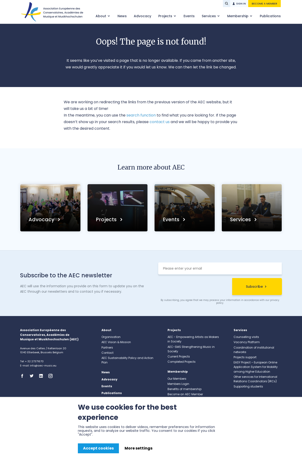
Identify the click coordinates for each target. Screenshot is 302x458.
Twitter (33, 375)
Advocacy (142, 16)
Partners (107, 348)
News (122, 16)
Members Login (178, 384)
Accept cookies (98, 448)
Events (189, 16)
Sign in (241, 3)
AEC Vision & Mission (116, 342)
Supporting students (248, 386)
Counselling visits (246, 337)
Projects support (245, 357)
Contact (107, 353)
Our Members (177, 379)
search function (141, 115)
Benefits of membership (184, 389)
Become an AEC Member (185, 394)
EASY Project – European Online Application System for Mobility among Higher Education (256, 366)
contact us (160, 122)
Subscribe (254, 286)
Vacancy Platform (247, 342)
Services (209, 16)
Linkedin (42, 375)
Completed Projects (182, 362)
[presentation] (194, 287)
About (101, 16)
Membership (238, 16)
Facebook (23, 375)
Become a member (264, 3)
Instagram (51, 375)
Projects (165, 16)
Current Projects (179, 356)
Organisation (111, 337)
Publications (270, 16)
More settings (138, 448)
